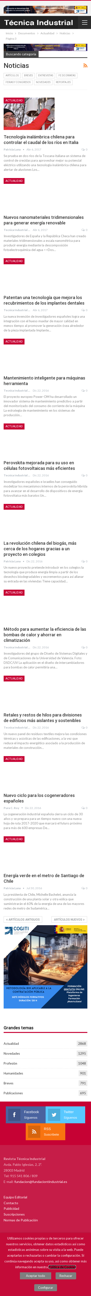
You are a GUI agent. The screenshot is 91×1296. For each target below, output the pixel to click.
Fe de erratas (66, 75)
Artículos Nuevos (69, 919)
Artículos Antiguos (23, 919)
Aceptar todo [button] (35, 1276)
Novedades (43, 82)
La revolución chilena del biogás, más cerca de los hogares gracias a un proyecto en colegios (40, 549)
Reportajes (63, 82)
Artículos (12, 75)
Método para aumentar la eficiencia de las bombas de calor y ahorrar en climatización (45, 635)
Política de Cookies (62, 1267)
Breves (28, 75)
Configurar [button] (45, 1287)
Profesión (10, 1063)
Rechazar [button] (65, 1276)
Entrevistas (45, 75)
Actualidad (14, 100)
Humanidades (13, 1073)
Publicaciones (13, 1093)
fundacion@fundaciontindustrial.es (40, 1182)
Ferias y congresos (18, 82)
